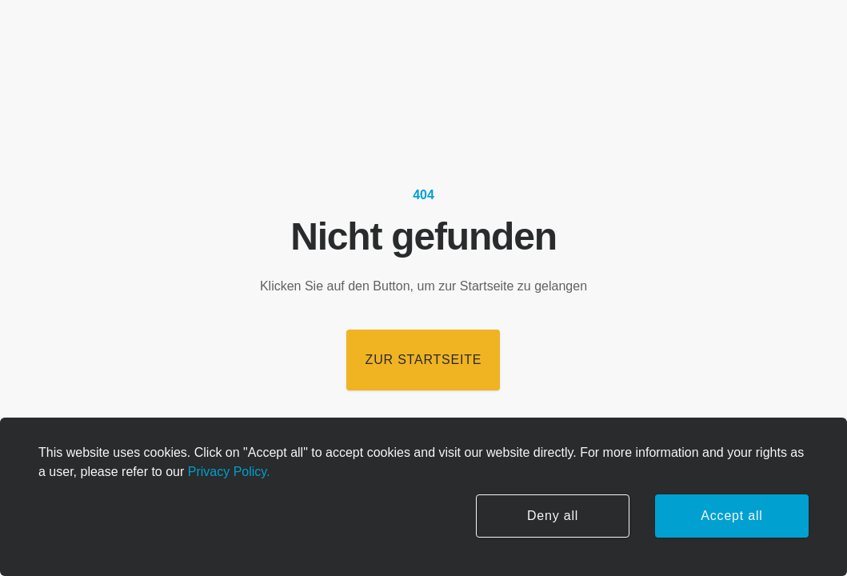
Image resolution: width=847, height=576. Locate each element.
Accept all (731, 515)
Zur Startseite (424, 359)
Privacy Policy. (227, 471)
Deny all (552, 515)
